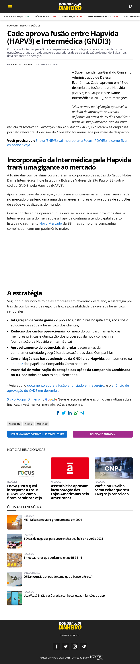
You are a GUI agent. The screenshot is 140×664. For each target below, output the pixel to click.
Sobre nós (74, 635)
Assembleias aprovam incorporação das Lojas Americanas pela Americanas (70, 492)
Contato (64, 635)
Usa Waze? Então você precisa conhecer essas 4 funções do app (64, 595)
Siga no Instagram (74, 646)
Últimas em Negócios (24, 507)
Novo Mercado (50, 223)
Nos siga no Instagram (102, 434)
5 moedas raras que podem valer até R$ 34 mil (53, 557)
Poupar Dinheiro (17, 25)
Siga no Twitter (65, 646)
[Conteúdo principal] (70, 332)
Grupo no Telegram (83, 646)
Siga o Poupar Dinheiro (23, 399)
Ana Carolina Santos (23, 64)
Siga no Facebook (56, 646)
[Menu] (10, 6)
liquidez (17, 363)
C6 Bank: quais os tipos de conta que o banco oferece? (58, 576)
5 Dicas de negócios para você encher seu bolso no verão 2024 (63, 538)
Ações (28, 424)
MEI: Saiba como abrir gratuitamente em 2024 (53, 519)
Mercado (42, 424)
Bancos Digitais (32, 573)
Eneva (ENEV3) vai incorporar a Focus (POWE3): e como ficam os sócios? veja (24, 492)
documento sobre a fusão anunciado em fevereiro (65, 385)
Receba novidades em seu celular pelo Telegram (37, 434)
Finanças (28, 535)
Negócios (34, 25)
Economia (29, 516)
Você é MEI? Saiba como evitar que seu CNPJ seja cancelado (112, 490)
